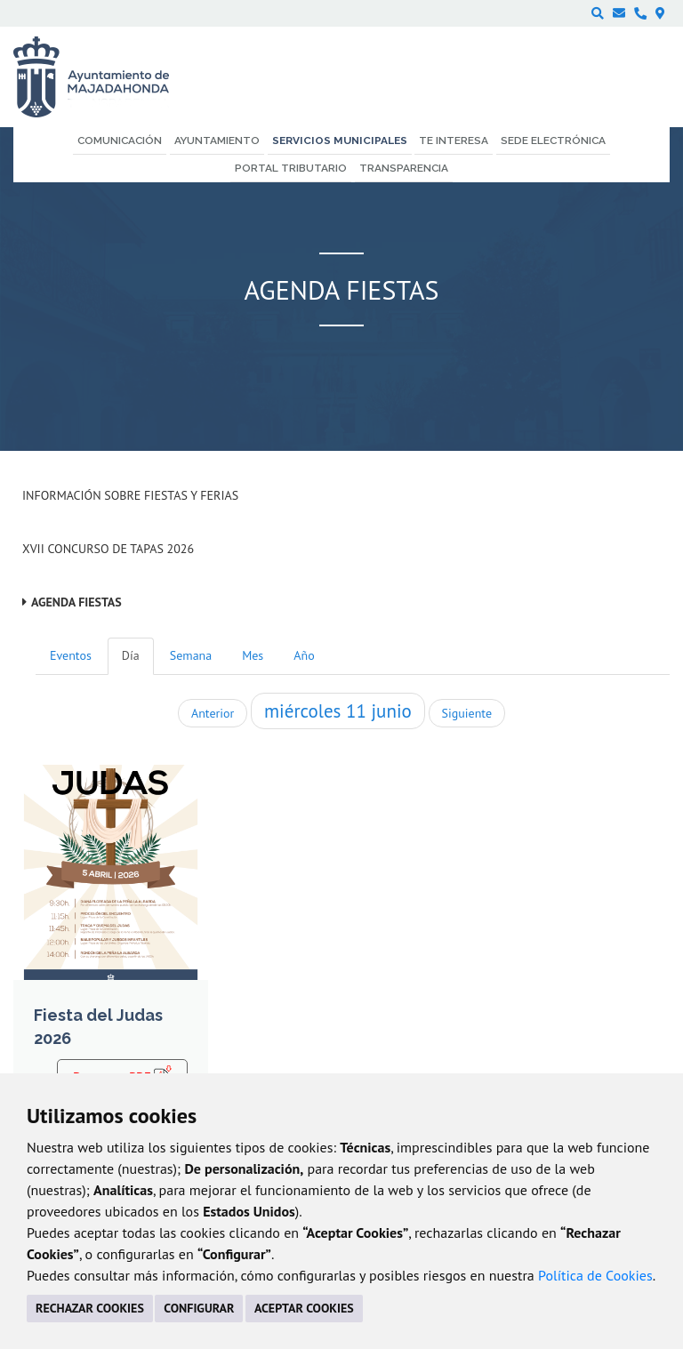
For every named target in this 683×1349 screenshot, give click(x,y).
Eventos (71, 655)
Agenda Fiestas (76, 602)
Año (303, 655)
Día (131, 655)
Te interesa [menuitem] (453, 140)
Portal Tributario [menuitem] (291, 168)
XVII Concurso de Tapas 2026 (108, 549)
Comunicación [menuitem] (119, 140)
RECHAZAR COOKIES (90, 1308)
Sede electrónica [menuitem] (553, 140)
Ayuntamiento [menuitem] (217, 140)
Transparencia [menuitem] (403, 168)
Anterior (212, 713)
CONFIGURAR (199, 1308)
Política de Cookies (595, 1275)
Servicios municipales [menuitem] (339, 140)
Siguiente (467, 713)
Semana (191, 655)
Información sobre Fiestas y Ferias (130, 495)
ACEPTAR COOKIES (304, 1308)
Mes (252, 655)
